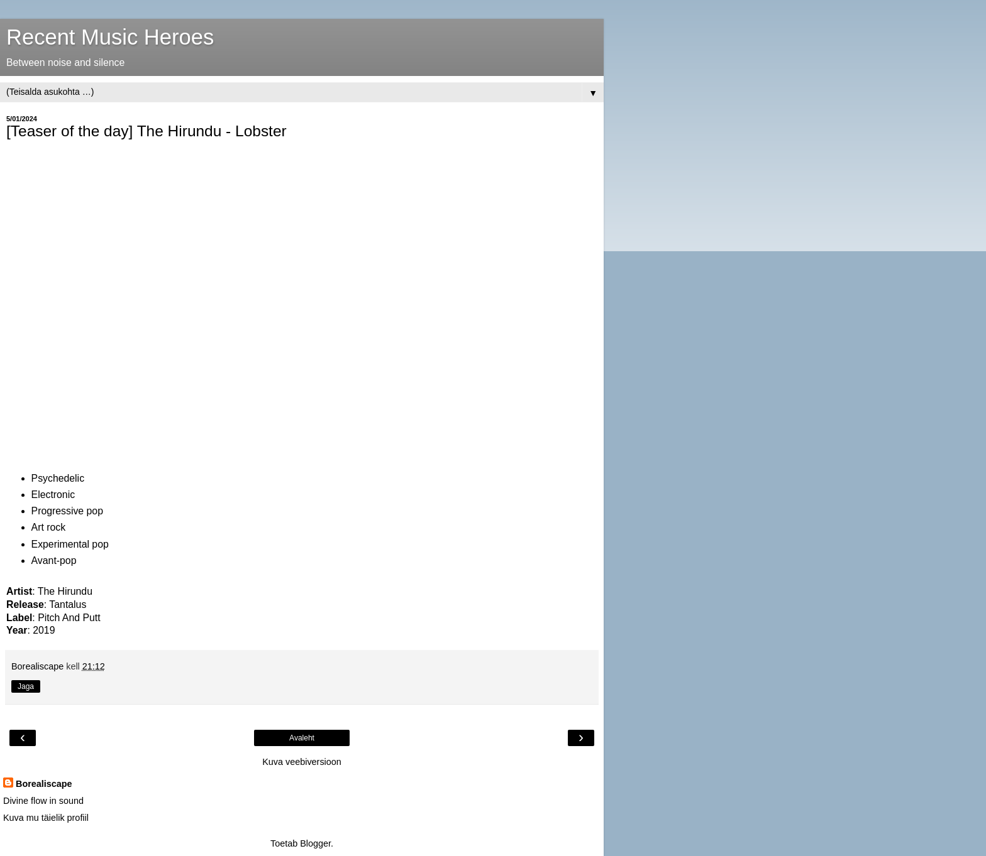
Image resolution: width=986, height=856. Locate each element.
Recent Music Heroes (110, 37)
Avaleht (301, 738)
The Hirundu (65, 591)
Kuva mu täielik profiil (46, 818)
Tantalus (67, 604)
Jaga (26, 686)
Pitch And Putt (69, 617)
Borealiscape (44, 784)
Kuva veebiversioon (301, 762)
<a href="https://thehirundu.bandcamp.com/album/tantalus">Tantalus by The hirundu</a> (116, 302)
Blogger (315, 843)
